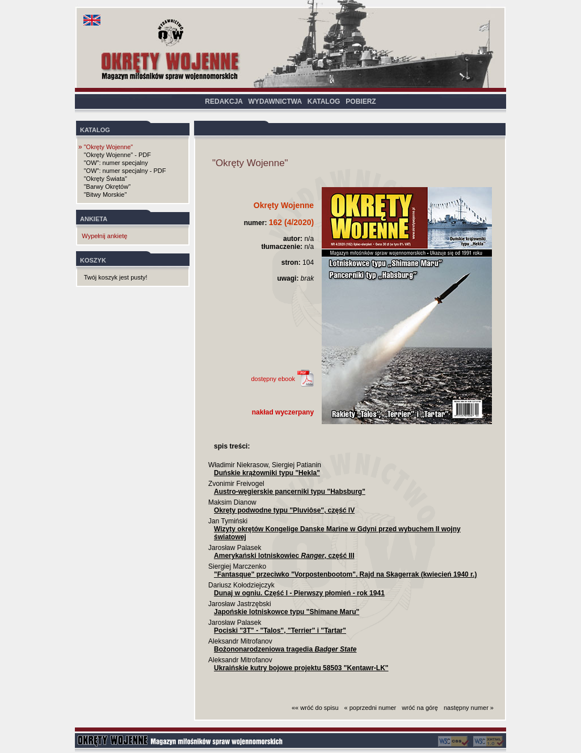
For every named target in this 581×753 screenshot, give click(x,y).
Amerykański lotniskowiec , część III (284, 556)
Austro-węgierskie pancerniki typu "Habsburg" (289, 492)
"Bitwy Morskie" (105, 194)
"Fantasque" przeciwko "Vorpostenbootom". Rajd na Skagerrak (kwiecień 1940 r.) (345, 574)
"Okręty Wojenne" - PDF (117, 154)
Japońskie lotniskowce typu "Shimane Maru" (286, 612)
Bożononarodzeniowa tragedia (285, 649)
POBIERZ (361, 101)
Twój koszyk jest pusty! (116, 277)
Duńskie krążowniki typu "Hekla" (267, 473)
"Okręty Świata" (105, 178)
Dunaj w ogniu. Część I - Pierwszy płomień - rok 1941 (299, 593)
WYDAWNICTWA (275, 101)
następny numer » (469, 707)
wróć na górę (420, 707)
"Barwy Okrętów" (107, 186)
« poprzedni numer (370, 707)
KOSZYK (93, 260)
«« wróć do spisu (315, 707)
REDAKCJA (223, 101)
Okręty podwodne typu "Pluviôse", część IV (284, 510)
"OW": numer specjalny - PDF (125, 170)
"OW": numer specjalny (116, 162)
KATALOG (324, 101)
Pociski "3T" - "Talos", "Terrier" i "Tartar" (280, 630)
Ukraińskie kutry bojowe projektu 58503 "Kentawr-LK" (301, 668)
